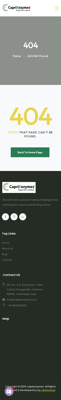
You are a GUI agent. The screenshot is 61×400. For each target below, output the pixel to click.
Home (5, 242)
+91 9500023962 (17, 305)
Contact (7, 260)
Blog (4, 254)
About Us (7, 248)
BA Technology (46, 390)
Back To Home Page (30, 152)
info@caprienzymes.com (22, 299)
